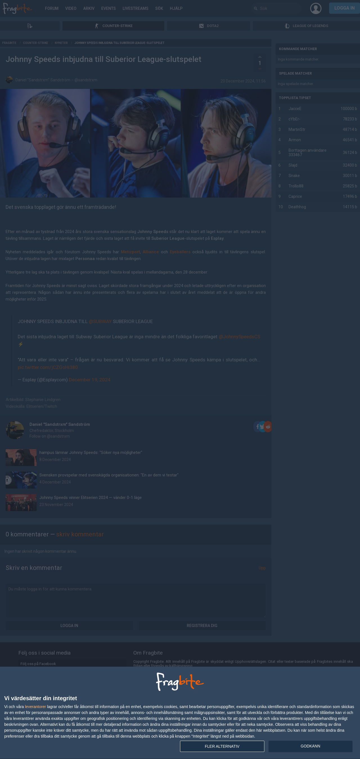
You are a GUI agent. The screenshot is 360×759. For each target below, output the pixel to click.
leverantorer (35, 707)
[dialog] (180, 713)
